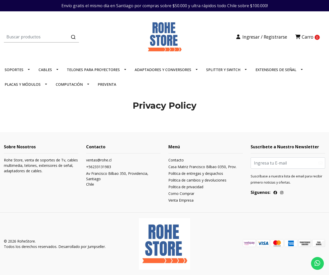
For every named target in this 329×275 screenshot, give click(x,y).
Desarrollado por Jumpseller (81, 246)
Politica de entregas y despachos (195, 173)
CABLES (45, 69)
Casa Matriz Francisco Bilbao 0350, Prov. (202, 166)
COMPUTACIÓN (69, 84)
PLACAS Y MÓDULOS (23, 84)
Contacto (176, 160)
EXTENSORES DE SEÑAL (275, 69)
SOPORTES (14, 69)
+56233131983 (98, 166)
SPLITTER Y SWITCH (223, 69)
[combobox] (57, 36)
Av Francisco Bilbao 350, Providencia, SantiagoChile (117, 179)
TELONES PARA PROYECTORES (93, 69)
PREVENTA (107, 84)
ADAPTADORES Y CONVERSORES (163, 69)
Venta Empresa (181, 200)
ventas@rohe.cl (99, 160)
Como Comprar (181, 193)
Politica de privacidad (185, 186)
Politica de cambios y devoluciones (197, 180)
